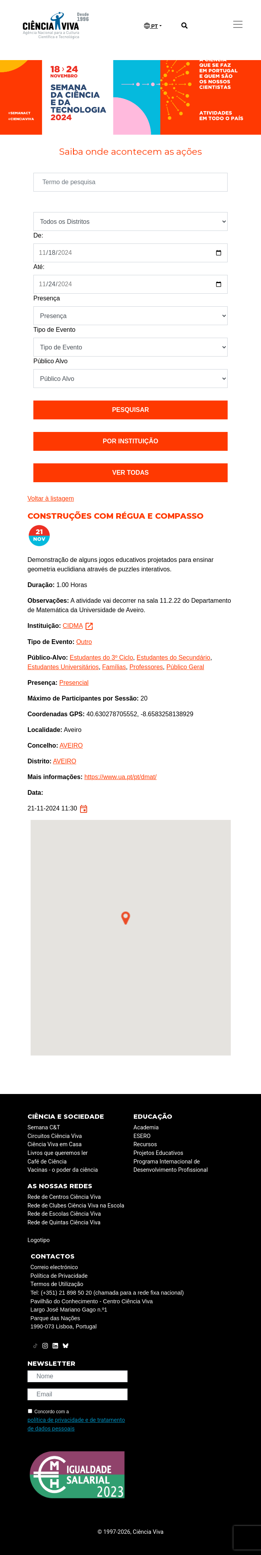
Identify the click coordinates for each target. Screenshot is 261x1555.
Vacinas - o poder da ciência (62, 1170)
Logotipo (38, 1240)
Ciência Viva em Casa (54, 1144)
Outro (84, 641)
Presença (46, 298)
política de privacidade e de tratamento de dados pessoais (76, 1424)
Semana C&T (43, 1127)
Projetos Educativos (158, 1153)
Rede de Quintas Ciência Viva (63, 1222)
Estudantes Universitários (63, 667)
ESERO (142, 1136)
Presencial (74, 682)
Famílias (114, 667)
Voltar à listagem (50, 498)
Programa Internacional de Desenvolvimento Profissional (170, 1166)
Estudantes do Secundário (173, 657)
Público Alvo (50, 361)
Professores (146, 667)
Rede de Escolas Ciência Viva (64, 1214)
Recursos (145, 1144)
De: (38, 235)
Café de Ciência (47, 1161)
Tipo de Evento (54, 329)
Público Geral (185, 667)
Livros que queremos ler (57, 1153)
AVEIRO (71, 745)
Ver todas (130, 472)
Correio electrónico (54, 1267)
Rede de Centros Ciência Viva (64, 1197)
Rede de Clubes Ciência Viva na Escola (75, 1205)
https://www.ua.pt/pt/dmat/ (120, 777)
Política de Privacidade (59, 1276)
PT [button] (151, 26)
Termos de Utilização (57, 1284)
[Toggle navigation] (237, 24)
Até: (38, 266)
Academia (146, 1127)
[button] (125, 918)
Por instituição (130, 441)
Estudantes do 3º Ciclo (101, 657)
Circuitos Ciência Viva (54, 1136)
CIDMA (73, 625)
